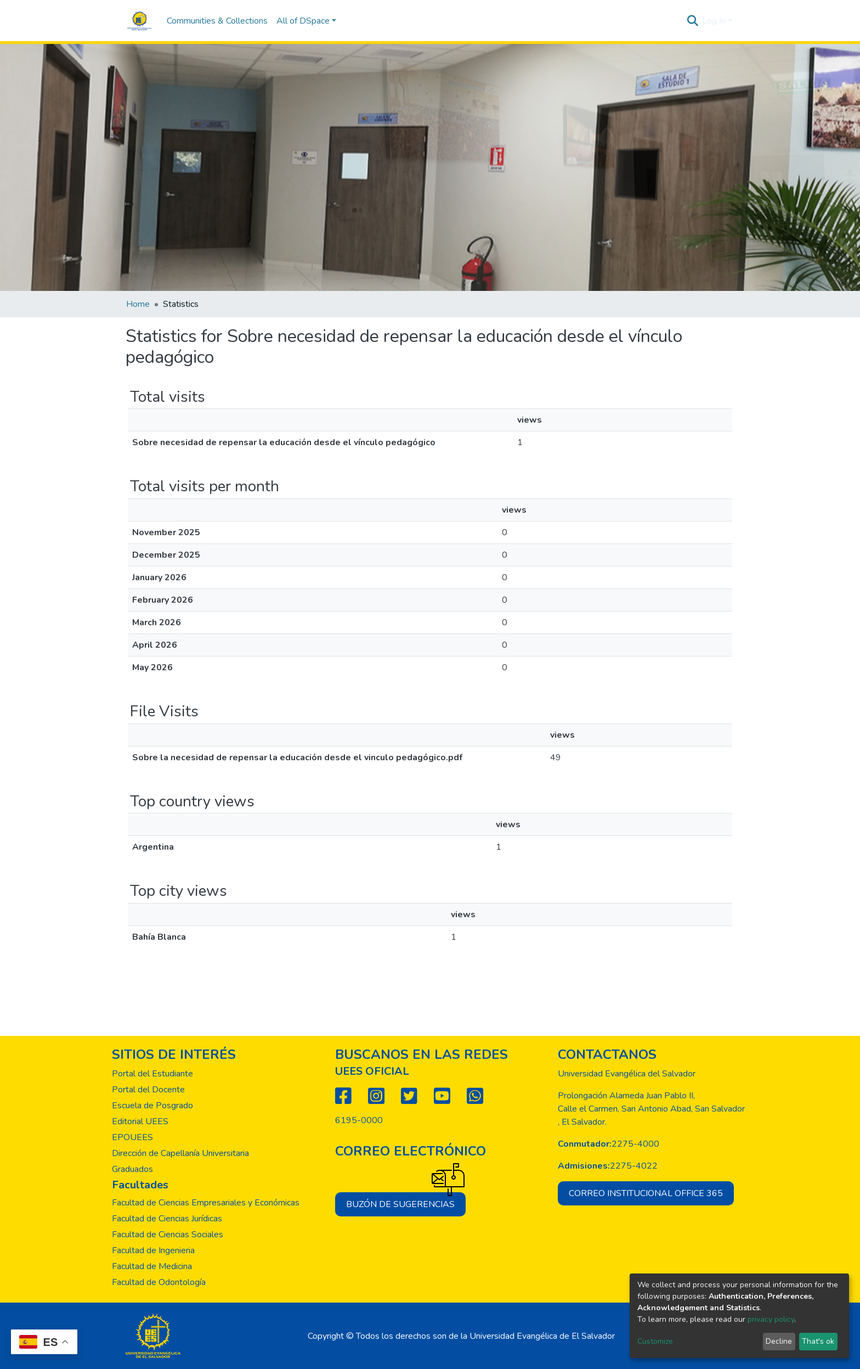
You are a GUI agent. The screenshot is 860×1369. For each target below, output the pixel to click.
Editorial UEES (140, 1121)
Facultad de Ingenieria (153, 1250)
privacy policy (771, 1319)
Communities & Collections (217, 21)
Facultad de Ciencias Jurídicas (167, 1219)
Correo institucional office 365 (646, 1193)
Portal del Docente (148, 1090)
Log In (714, 21)
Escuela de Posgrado (152, 1105)
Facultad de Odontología (159, 1282)
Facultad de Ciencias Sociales (167, 1234)
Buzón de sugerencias (406, 1201)
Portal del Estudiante (152, 1074)
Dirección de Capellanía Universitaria (180, 1153)
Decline (779, 1341)
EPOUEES (132, 1137)
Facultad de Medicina (152, 1266)
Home (138, 304)
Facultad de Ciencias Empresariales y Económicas (205, 1203)
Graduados (132, 1169)
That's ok (818, 1341)
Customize (655, 1341)
